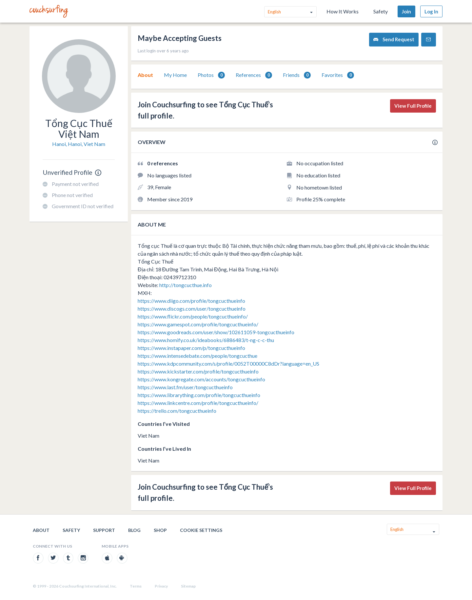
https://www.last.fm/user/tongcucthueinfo (185, 387)
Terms (136, 586)
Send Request (393, 39)
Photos (211, 75)
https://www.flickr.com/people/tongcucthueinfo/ (193, 316)
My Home (175, 75)
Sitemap (188, 586)
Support (104, 530)
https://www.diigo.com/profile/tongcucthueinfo (191, 301)
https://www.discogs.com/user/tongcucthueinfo (192, 308)
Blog (134, 530)
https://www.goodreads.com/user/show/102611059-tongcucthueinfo (216, 332)
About (145, 75)
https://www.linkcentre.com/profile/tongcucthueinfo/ (198, 403)
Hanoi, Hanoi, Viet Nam (78, 144)
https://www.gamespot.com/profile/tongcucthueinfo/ (198, 324)
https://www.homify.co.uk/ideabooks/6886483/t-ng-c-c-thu (206, 340)
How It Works (342, 11)
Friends (297, 75)
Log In (431, 11)
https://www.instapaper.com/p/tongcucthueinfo (191, 348)
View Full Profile (413, 106)
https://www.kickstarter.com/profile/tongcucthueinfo (198, 371)
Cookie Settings (201, 530)
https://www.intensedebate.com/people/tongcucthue (197, 356)
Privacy (161, 586)
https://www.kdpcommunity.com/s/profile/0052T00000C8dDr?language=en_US (228, 363)
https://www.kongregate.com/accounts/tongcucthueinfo (201, 379)
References (254, 75)
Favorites (338, 75)
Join (406, 11)
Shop (160, 530)
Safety (380, 11)
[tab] (145, 75)
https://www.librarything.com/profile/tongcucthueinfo (199, 395)
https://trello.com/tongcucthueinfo (177, 411)
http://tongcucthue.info (185, 285)
